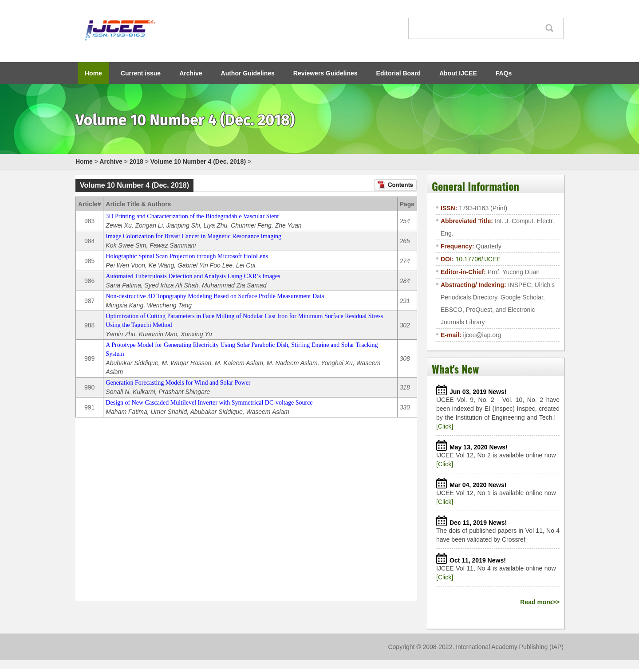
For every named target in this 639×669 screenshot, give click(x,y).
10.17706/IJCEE (478, 259)
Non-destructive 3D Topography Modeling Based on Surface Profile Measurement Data (215, 296)
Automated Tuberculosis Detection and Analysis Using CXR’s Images (193, 276)
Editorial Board (398, 73)
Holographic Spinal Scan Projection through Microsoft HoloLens (187, 256)
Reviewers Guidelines (325, 73)
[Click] (444, 426)
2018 (136, 161)
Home (93, 73)
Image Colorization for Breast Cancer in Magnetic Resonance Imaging (193, 236)
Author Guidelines (248, 73)
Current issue (141, 73)
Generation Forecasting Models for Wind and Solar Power (178, 382)
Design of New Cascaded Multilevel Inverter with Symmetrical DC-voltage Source (209, 402)
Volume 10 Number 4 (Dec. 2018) (198, 161)
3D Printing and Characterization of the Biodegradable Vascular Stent (192, 216)
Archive (190, 73)
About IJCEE (458, 73)
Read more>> (540, 602)
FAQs (504, 73)
